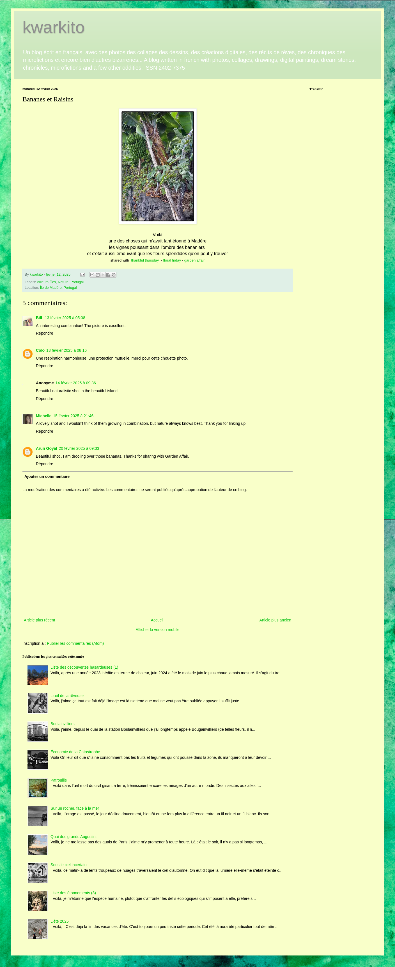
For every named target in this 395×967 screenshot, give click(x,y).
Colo (40, 350)
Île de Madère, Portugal (58, 288)
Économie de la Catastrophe (75, 752)
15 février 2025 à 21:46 (73, 416)
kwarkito (53, 27)
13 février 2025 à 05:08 (65, 317)
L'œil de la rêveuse (67, 695)
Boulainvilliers (62, 723)
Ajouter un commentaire (47, 476)
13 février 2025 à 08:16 (66, 350)
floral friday (172, 260)
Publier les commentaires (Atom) (75, 643)
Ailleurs (42, 282)
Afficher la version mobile (157, 629)
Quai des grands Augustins (73, 836)
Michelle (43, 416)
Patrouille (58, 780)
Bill (39, 317)
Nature (63, 282)
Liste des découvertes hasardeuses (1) (84, 667)
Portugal (77, 282)
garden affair (194, 260)
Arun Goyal (46, 448)
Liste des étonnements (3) (73, 893)
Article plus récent (39, 620)
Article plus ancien (275, 620)
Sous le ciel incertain (68, 864)
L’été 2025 (59, 921)
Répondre (44, 333)
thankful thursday (145, 260)
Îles (53, 282)
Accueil (157, 620)
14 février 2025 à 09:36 (76, 383)
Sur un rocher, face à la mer (74, 808)
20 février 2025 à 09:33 (79, 448)
